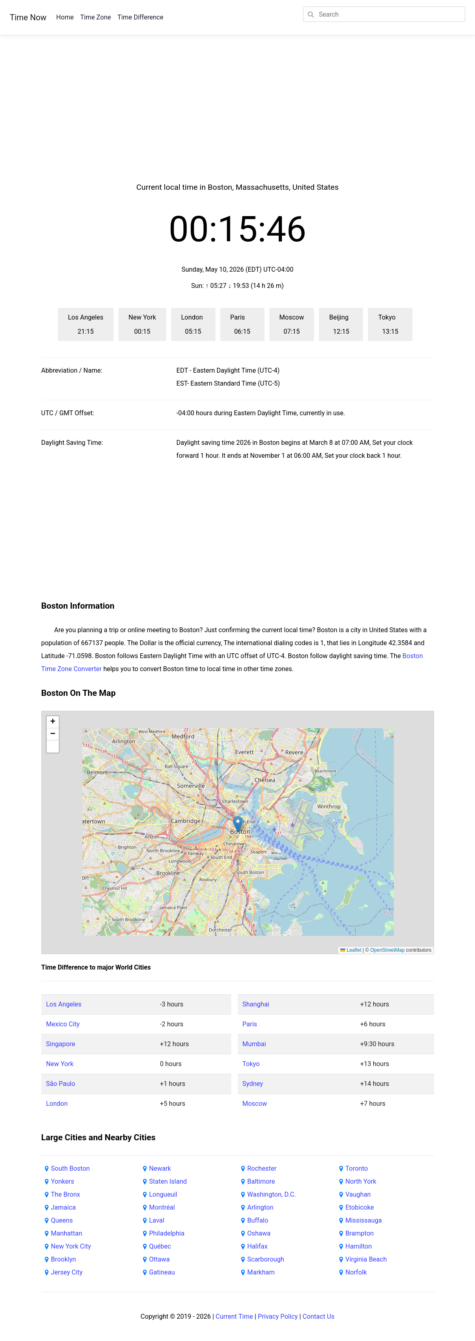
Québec (160, 1246)
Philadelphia (167, 1233)
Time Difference (140, 17)
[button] (238, 824)
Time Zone (95, 17)
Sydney (253, 1084)
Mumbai (254, 1044)
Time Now (28, 17)
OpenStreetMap (387, 950)
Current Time (234, 1316)
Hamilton (359, 1246)
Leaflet (350, 950)
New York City (71, 1246)
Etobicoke (360, 1207)
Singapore (60, 1044)
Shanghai (256, 1004)
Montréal (162, 1207)
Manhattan (66, 1233)
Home (65, 17)
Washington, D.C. (271, 1194)
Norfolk (356, 1272)
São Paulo (60, 1084)
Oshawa (259, 1233)
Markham (261, 1272)
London (57, 1103)
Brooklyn (63, 1259)
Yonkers (62, 1181)
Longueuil (163, 1194)
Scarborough (265, 1259)
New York (60, 1064)
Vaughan (358, 1194)
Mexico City (63, 1024)
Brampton (360, 1233)
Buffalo (258, 1220)
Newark (160, 1168)
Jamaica (63, 1207)
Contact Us (319, 1316)
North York (361, 1181)
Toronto (357, 1168)
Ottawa (159, 1259)
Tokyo (251, 1064)
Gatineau (162, 1272)
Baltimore (261, 1181)
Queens (62, 1220)
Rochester (262, 1168)
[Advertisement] (237, 118)
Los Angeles (64, 1004)
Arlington (260, 1207)
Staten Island (168, 1181)
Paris (250, 1024)
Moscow (255, 1103)
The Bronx (65, 1194)
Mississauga (364, 1220)
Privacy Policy (278, 1316)
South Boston (70, 1168)
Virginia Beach (366, 1259)
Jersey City (67, 1272)
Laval (156, 1220)
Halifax (257, 1246)
